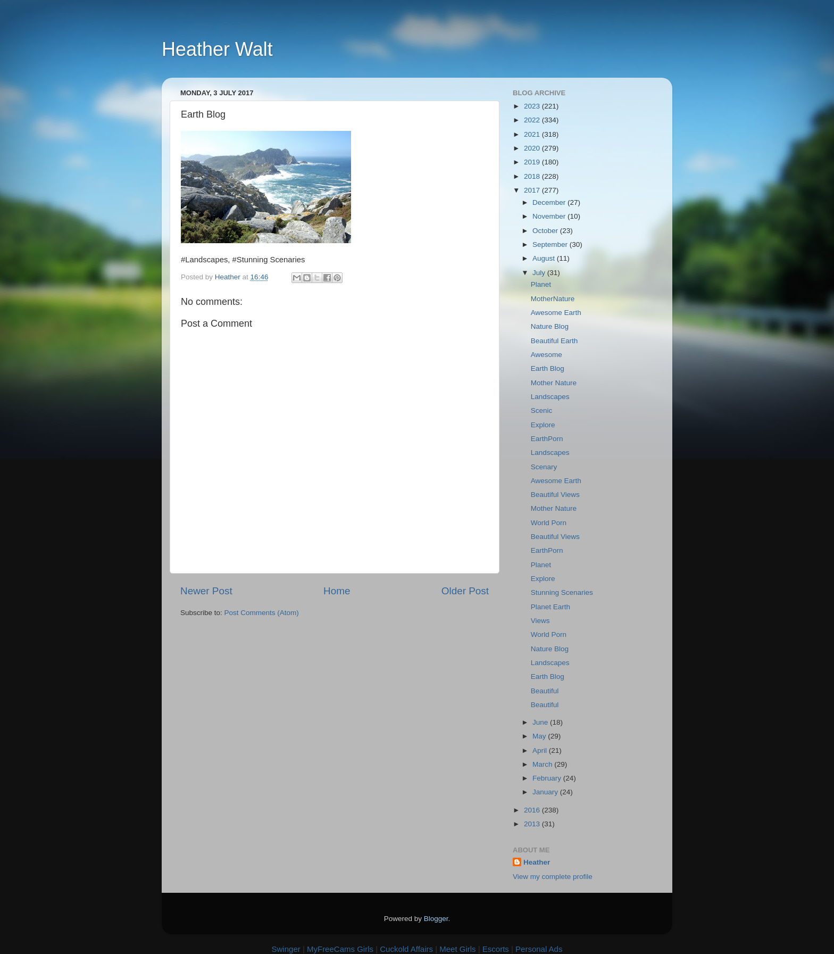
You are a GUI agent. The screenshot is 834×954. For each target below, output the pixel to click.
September (551, 244)
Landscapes (550, 397)
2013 (533, 824)
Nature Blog (550, 326)
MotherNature (553, 299)
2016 (533, 810)
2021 (533, 134)
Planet (541, 284)
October (546, 231)
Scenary (544, 467)
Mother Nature (554, 383)
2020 (533, 148)
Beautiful (545, 691)
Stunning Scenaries (562, 592)
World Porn (548, 523)
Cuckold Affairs (406, 948)
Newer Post (206, 590)
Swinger (286, 948)
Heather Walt (217, 49)
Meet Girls (457, 948)
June (541, 722)
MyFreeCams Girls (340, 948)
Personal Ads (538, 948)
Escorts (495, 948)
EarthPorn (547, 439)
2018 (533, 176)
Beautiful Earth (554, 341)
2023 (533, 106)
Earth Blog (547, 368)
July (539, 273)
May (540, 736)
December (550, 202)
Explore (543, 425)
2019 (533, 162)
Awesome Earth (556, 313)
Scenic (542, 410)
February (547, 778)
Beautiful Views (555, 495)
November (550, 216)
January (546, 792)
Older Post (465, 590)
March (543, 764)
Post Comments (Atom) (261, 613)
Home (336, 590)
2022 (533, 120)
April (540, 750)
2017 (533, 190)
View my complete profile (553, 877)
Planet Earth (550, 607)
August (544, 258)
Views (540, 621)
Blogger (436, 919)
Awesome (546, 355)
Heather (536, 862)
